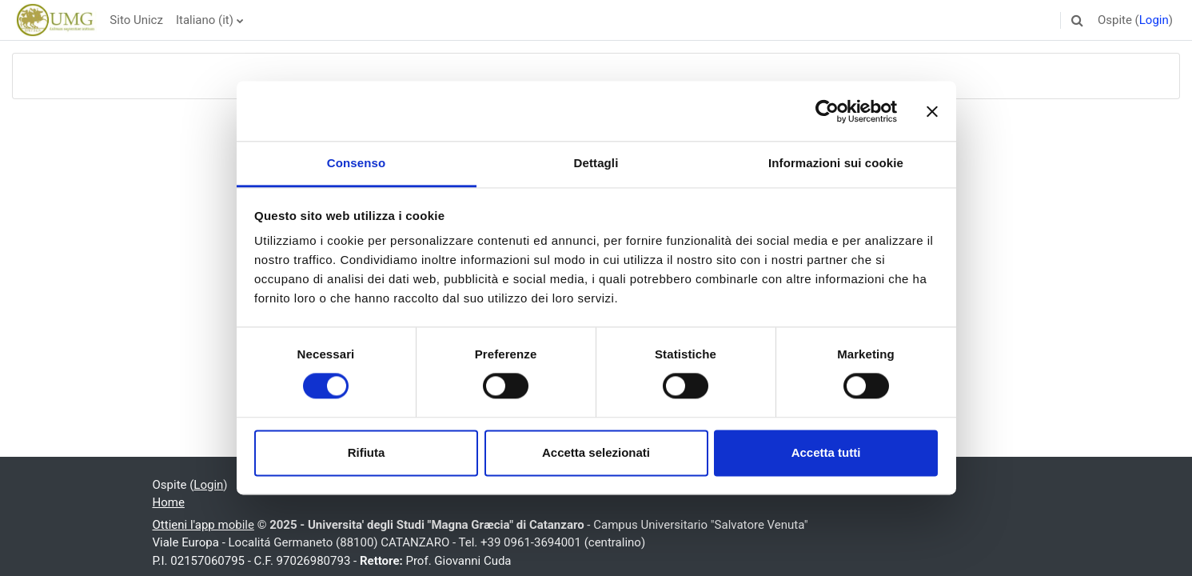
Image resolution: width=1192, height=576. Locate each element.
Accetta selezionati (596, 452)
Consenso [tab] (356, 163)
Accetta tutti (826, 452)
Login (1154, 20)
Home (169, 502)
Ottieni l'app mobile (203, 525)
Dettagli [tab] (596, 163)
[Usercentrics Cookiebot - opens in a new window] (827, 111)
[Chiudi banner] (932, 111)
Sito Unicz (136, 20)
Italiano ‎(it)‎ (204, 20)
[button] (1077, 20)
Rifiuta (366, 452)
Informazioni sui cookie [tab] (835, 163)
